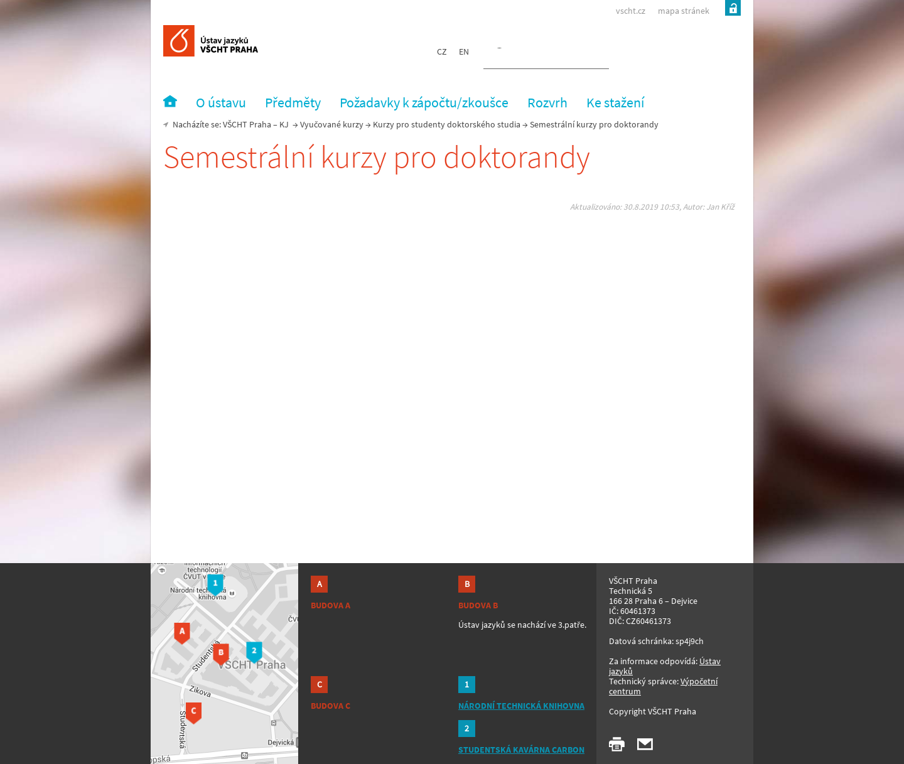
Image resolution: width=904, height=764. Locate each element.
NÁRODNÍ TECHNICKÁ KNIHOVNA (521, 705)
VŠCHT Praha (247, 124)
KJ (284, 124)
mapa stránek (683, 10)
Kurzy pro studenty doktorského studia (446, 124)
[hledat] (531, 54)
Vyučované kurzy (331, 124)
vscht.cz (630, 10)
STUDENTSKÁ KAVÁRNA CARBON (521, 749)
